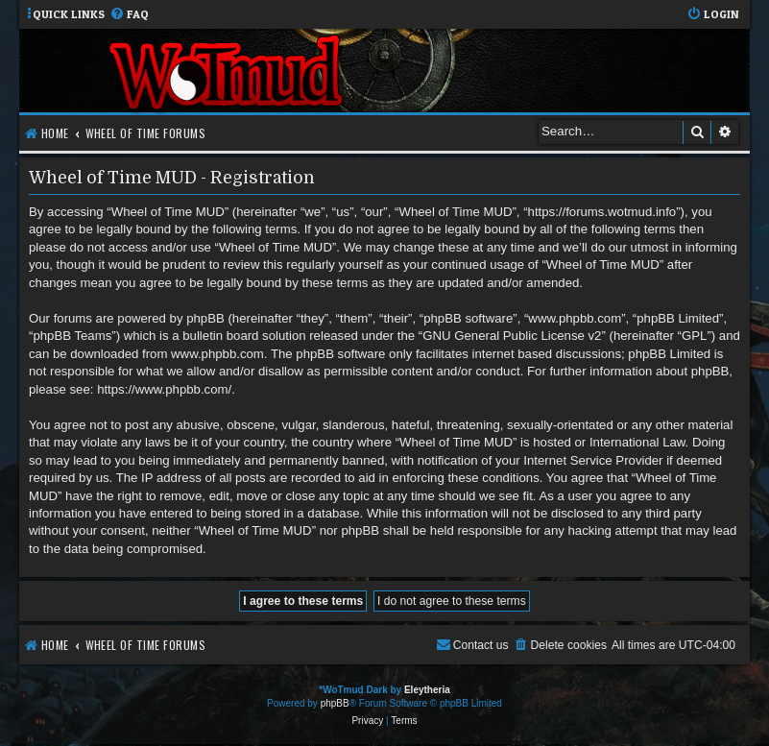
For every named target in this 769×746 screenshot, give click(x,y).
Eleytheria (427, 690)
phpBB (335, 703)
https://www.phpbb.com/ (164, 389)
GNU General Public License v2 (511, 335)
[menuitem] (129, 15)
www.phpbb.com (217, 354)
